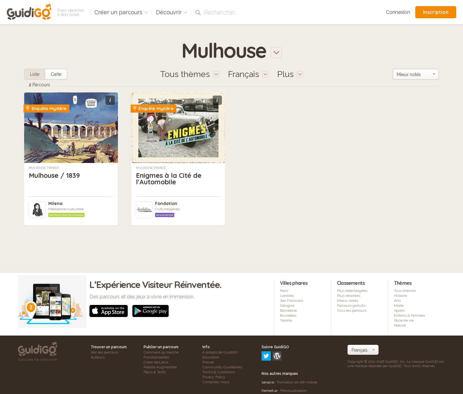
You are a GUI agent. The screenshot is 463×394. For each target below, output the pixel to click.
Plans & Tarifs (155, 372)
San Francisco (291, 300)
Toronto (286, 320)
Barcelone (288, 310)
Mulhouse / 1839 (55, 175)
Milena (55, 203)
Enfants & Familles (409, 315)
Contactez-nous (215, 382)
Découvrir (172, 12)
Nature (400, 325)
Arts (397, 300)
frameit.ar (270, 364)
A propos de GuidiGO (220, 352)
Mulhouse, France (44, 167)
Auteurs (98, 357)
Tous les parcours (351, 310)
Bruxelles (288, 315)
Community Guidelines (222, 367)
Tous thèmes (405, 291)
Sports (399, 310)
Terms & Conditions (218, 372)
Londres (287, 295)
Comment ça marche (161, 352)
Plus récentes (348, 295)
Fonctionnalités (156, 357)
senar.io (268, 355)
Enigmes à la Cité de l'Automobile (169, 178)
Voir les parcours (104, 352)
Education (210, 357)
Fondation (166, 203)
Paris (284, 291)
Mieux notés (347, 300)
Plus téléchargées (352, 291)
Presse (208, 362)
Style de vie (404, 320)
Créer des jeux (156, 362)
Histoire (400, 295)
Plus (290, 74)
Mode (399, 305)
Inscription (435, 12)
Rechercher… (220, 12)
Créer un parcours (121, 12)
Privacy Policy (213, 377)
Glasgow (287, 305)
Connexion (398, 12)
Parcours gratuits (351, 305)
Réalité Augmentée (160, 367)
